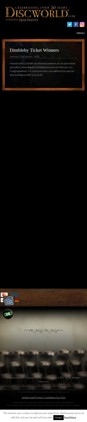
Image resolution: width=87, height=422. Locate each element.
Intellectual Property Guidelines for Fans (43, 397)
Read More (70, 417)
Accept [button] (58, 417)
